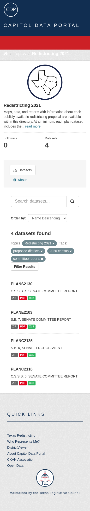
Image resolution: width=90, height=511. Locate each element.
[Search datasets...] (38, 201)
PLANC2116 (22, 369)
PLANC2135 (22, 341)
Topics (20, 53)
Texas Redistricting (21, 435)
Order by (18, 218)
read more (33, 126)
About (20, 180)
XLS (31, 298)
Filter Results (24, 266)
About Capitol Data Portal (26, 453)
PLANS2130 (21, 284)
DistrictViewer (17, 447)
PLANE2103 (21, 312)
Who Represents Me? (23, 441)
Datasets (22, 170)
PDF (22, 298)
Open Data (15, 465)
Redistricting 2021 (50, 53)
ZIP (14, 298)
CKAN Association (21, 459)
